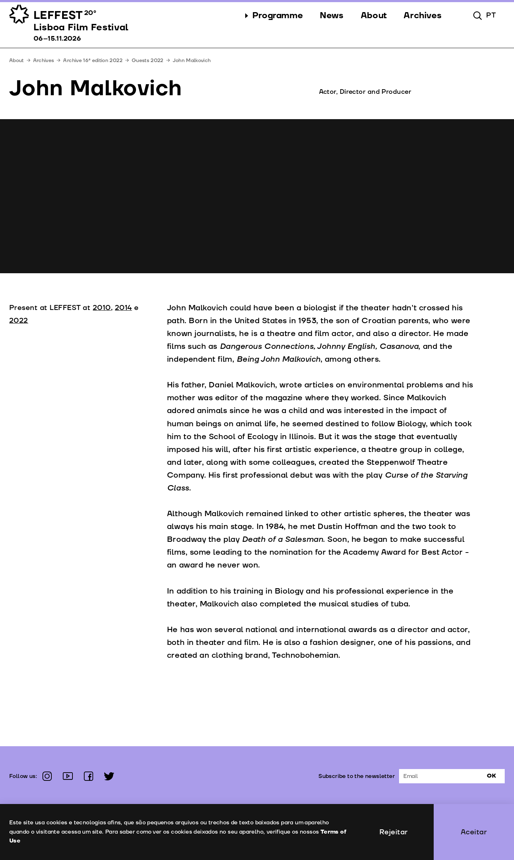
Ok (491, 776)
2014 (123, 307)
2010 (102, 307)
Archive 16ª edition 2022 (92, 60)
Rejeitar (393, 832)
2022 (18, 320)
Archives (43, 60)
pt (491, 15)
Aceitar (474, 832)
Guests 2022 (147, 60)
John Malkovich (192, 60)
